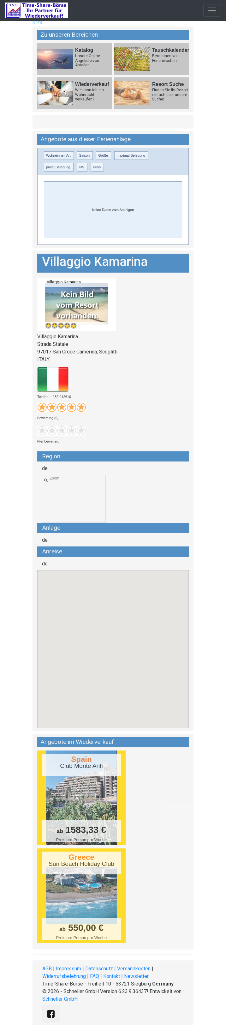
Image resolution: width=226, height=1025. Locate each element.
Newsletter (136, 976)
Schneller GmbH (60, 999)
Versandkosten (134, 969)
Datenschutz (99, 969)
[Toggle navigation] (212, 10)
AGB (47, 969)
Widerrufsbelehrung (64, 976)
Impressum (68, 969)
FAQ (94, 976)
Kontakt (111, 976)
